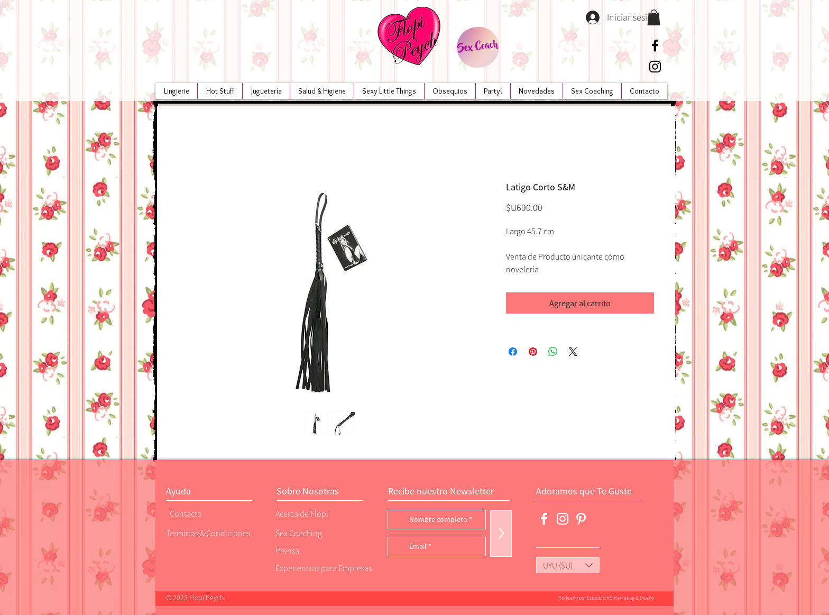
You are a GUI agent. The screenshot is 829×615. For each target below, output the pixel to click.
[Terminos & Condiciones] (208, 533)
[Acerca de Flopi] (311, 513)
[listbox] (568, 565)
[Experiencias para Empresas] (322, 568)
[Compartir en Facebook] (512, 351)
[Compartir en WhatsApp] (553, 351)
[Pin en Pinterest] (533, 351)
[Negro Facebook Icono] (655, 45)
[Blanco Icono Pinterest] (581, 519)
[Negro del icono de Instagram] (655, 67)
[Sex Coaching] (320, 533)
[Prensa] (311, 550)
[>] (501, 533)
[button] (653, 17)
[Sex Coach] (477, 47)
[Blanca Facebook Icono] (544, 519)
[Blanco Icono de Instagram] (562, 519)
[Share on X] (573, 351)
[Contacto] (205, 513)
